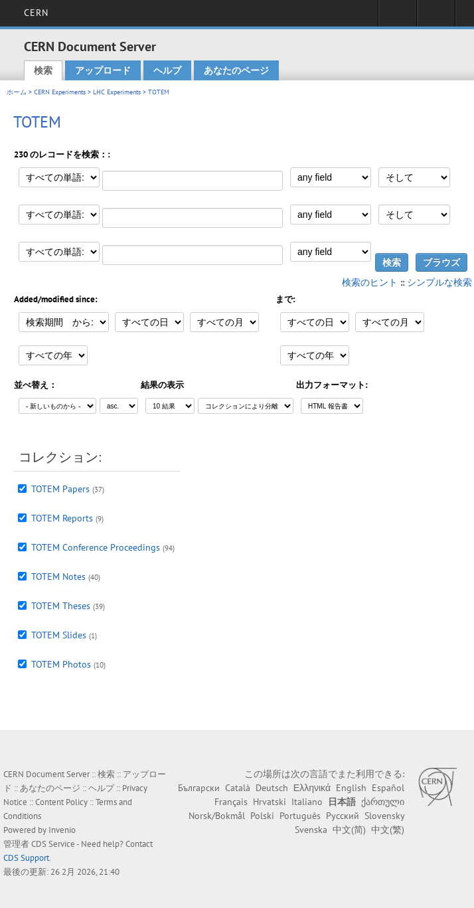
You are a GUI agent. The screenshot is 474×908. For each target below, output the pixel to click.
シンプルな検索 (439, 282)
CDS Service (53, 844)
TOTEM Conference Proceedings (95, 547)
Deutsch (272, 788)
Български (199, 788)
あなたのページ (236, 70)
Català (237, 788)
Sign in (397, 17)
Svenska (311, 830)
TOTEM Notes (58, 577)
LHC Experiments (117, 92)
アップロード (103, 70)
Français (231, 802)
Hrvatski (269, 802)
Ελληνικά (312, 788)
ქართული (382, 802)
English (351, 788)
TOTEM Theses (60, 606)
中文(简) (349, 830)
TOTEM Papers (60, 489)
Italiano (307, 802)
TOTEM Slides (58, 635)
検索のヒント (370, 282)
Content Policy (61, 802)
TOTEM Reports (62, 518)
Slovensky (384, 816)
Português (300, 816)
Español (388, 788)
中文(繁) (387, 830)
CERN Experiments (60, 92)
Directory (436, 17)
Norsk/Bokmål (217, 816)
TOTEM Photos (61, 664)
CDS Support (26, 857)
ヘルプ (167, 70)
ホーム (17, 92)
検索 (43, 70)
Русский (342, 816)
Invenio (62, 830)
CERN (36, 13)
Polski (262, 816)
